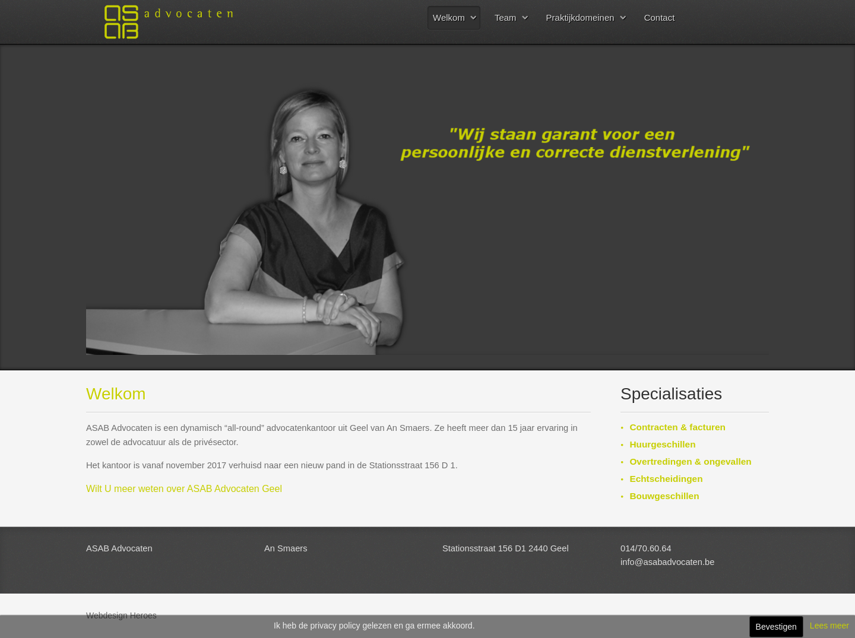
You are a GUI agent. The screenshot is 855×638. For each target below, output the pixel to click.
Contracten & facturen (677, 427)
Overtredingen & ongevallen (690, 461)
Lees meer (829, 625)
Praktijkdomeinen (580, 17)
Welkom (449, 17)
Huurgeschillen (662, 444)
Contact (659, 17)
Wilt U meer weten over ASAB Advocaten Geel (184, 489)
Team (506, 17)
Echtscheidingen (665, 479)
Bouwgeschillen (664, 496)
